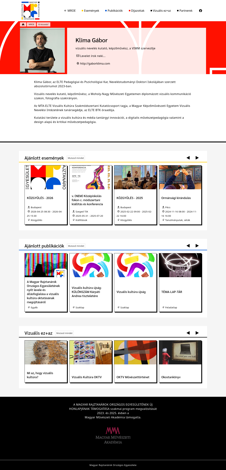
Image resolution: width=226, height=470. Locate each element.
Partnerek (184, 11)
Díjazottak (136, 11)
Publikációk (114, 11)
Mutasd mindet (76, 158)
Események (90, 11)
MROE (70, 11)
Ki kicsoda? (43, 24)
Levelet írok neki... (93, 56)
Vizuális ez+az (161, 11)
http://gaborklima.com (95, 63)
